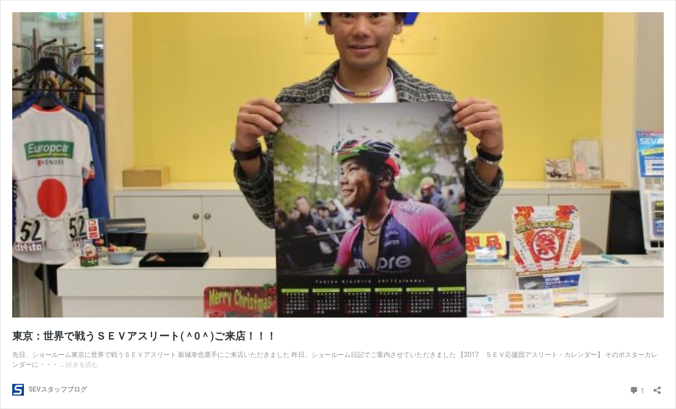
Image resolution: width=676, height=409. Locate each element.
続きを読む (82, 364)
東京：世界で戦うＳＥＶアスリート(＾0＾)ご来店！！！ (144, 336)
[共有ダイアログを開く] (657, 387)
